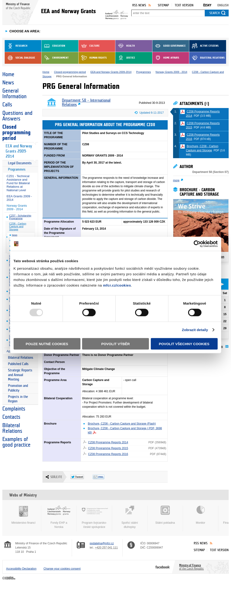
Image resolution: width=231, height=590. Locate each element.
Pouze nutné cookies (47, 344)
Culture (89, 46)
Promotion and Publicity (18, 388)
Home (8, 74)
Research (16, 46)
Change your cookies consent (61, 568)
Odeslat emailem (104, 476)
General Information (14, 93)
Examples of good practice (16, 442)
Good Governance (169, 46)
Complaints (13, 408)
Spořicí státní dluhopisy (130, 517)
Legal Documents (20, 163)
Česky (207, 5)
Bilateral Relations (207, 58)
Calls (7, 104)
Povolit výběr (115, 344)
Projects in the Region (18, 399)
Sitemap (163, 5)
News (8, 82)
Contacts (11, 417)
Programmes (17, 169)
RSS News (139, 5)
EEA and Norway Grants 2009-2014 (19, 151)
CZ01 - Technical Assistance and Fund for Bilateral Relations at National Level (18, 183)
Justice (125, 58)
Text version (184, 5)
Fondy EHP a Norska (59, 517)
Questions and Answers (17, 116)
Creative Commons (9, 578)
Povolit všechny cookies (184, 344)
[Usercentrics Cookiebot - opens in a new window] (197, 243)
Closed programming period (16, 132)
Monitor (200, 515)
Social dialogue (20, 58)
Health (125, 46)
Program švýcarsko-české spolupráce (94, 517)
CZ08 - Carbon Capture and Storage (17, 226)
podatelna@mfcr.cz (102, 543)
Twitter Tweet (81, 476)
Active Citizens (204, 46)
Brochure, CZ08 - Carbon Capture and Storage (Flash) (122, 423)
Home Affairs (165, 58)
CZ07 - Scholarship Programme (20, 217)
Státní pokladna (165, 515)
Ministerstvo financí (23, 515)
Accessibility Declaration (21, 568)
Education (53, 46)
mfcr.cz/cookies (117, 285)
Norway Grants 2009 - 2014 (17, 207)
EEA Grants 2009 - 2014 (19, 198)
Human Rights (93, 58)
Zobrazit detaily (195, 330)
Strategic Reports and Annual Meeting (20, 375)
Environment (55, 58)
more (176, 180)
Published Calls (18, 364)
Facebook (162, 566)
